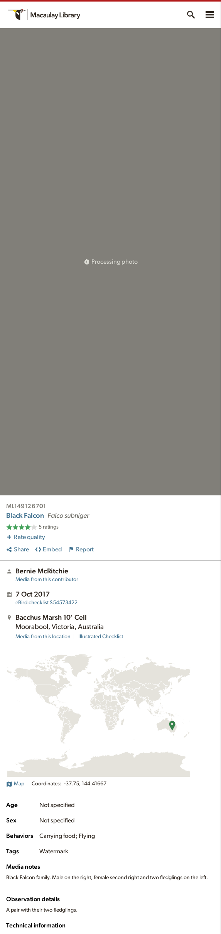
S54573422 (46, 602)
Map (15, 784)
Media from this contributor (46, 579)
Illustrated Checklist (100, 636)
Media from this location (43, 636)
